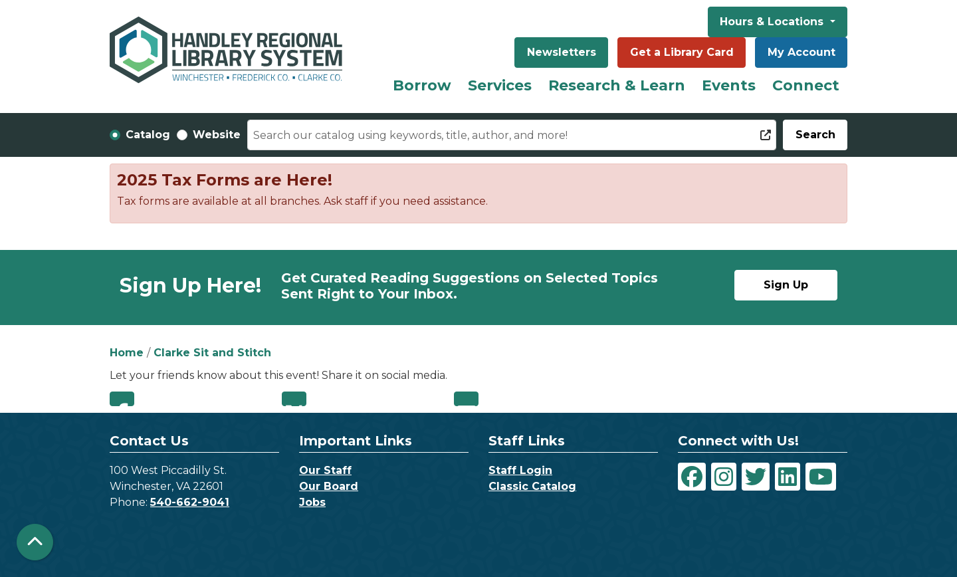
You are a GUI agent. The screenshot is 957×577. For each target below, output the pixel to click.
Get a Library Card (682, 52)
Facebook (122, 399)
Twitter (294, 399)
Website (217, 134)
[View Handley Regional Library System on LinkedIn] (787, 477)
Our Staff (325, 470)
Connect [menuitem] (805, 85)
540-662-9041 (189, 502)
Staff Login (520, 470)
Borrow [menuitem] (422, 85)
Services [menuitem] (500, 85)
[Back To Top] (35, 542)
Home (127, 352)
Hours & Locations (773, 21)
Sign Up (786, 285)
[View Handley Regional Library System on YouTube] (820, 477)
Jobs (312, 502)
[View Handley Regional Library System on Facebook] (692, 477)
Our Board (328, 486)
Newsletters (561, 52)
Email (466, 399)
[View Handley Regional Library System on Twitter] (756, 477)
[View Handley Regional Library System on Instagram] (723, 477)
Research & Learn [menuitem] (616, 85)
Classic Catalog (532, 486)
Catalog (148, 134)
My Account (801, 52)
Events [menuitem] (729, 85)
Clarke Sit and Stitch (212, 352)
